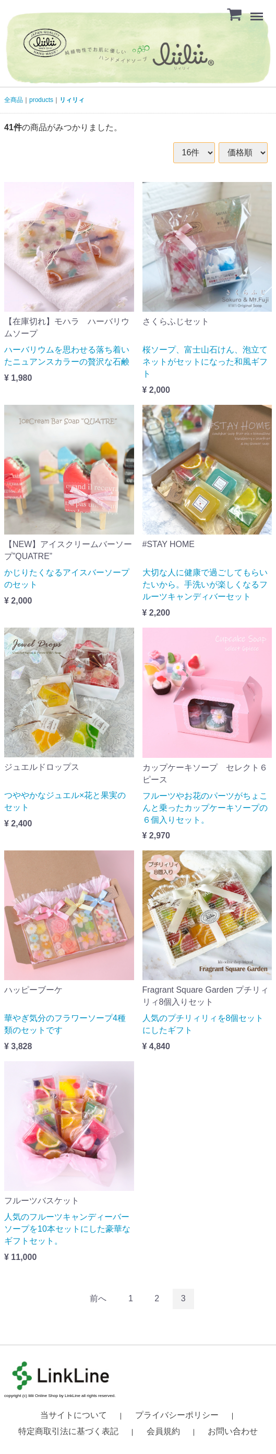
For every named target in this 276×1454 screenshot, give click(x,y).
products (41, 100)
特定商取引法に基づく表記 (68, 1430)
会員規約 (163, 1430)
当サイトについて (73, 1414)
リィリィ (72, 100)
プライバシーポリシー (177, 1414)
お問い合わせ (233, 1430)
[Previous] (98, 1298)
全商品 (13, 100)
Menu (257, 11)
